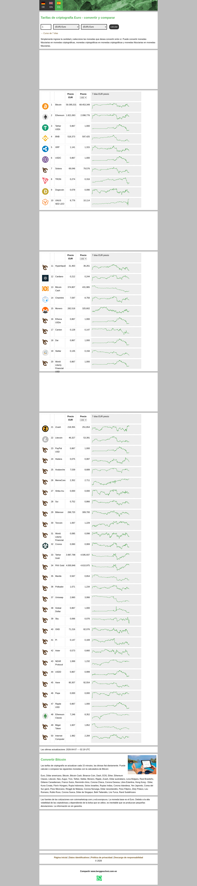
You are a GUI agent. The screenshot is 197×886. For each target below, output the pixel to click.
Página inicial (60, 857)
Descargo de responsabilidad (128, 857)
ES (59, 5)
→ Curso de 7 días (49, 33)
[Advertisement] (98, 69)
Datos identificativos (79, 857)
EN (51, 5)
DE (43, 5)
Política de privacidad (102, 857)
